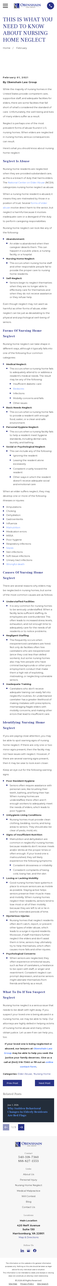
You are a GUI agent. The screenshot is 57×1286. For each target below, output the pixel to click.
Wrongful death (15, 564)
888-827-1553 (28, 1161)
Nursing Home (42, 1073)
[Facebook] (34, 1250)
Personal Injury (28, 1179)
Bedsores (18, 388)
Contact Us (28, 1207)
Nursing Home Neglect (28, 1185)
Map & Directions (28, 1237)
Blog (28, 1201)
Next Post (44, 1083)
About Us (28, 1174)
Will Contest (29, 1196)
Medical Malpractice (28, 1190)
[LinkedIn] (22, 1250)
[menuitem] (13, 1283)
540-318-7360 (28, 1157)
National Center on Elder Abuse (26, 182)
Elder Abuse (25, 1073)
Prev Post (12, 1083)
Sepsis (9, 547)
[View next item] (21, 1127)
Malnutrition (13, 527)
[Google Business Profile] (28, 1250)
